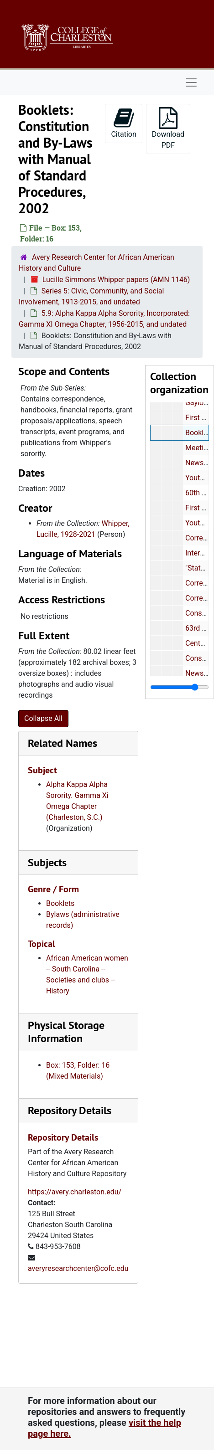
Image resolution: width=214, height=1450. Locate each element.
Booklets (60, 903)
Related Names (62, 743)
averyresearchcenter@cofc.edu (78, 1268)
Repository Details (69, 1110)
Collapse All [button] (43, 718)
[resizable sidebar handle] (179, 687)
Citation (123, 123)
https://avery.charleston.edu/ (74, 1192)
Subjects (47, 862)
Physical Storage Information (66, 1031)
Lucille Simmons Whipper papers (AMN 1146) (116, 279)
